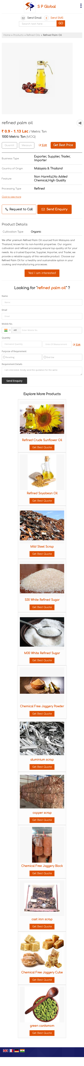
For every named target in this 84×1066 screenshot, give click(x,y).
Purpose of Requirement (14, 351)
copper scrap (42, 812)
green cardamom (42, 1025)
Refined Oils (33, 35)
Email (4, 309)
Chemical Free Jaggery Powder (42, 706)
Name (5, 296)
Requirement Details (12, 364)
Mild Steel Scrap (42, 546)
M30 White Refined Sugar (42, 653)
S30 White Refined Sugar (42, 599)
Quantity (6, 337)
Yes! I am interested (42, 273)
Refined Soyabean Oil (42, 493)
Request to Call (19, 209)
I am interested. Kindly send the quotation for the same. (42, 371)
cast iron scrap (42, 919)
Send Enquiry (54, 209)
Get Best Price (63, 145)
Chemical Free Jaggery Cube (42, 972)
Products (18, 35)
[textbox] (26, 145)
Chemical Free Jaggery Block (42, 866)
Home (7, 35)
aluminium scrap (42, 759)
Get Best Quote (42, 447)
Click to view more (11, 197)
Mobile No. (7, 323)
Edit (43, 145)
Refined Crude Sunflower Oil (42, 440)
